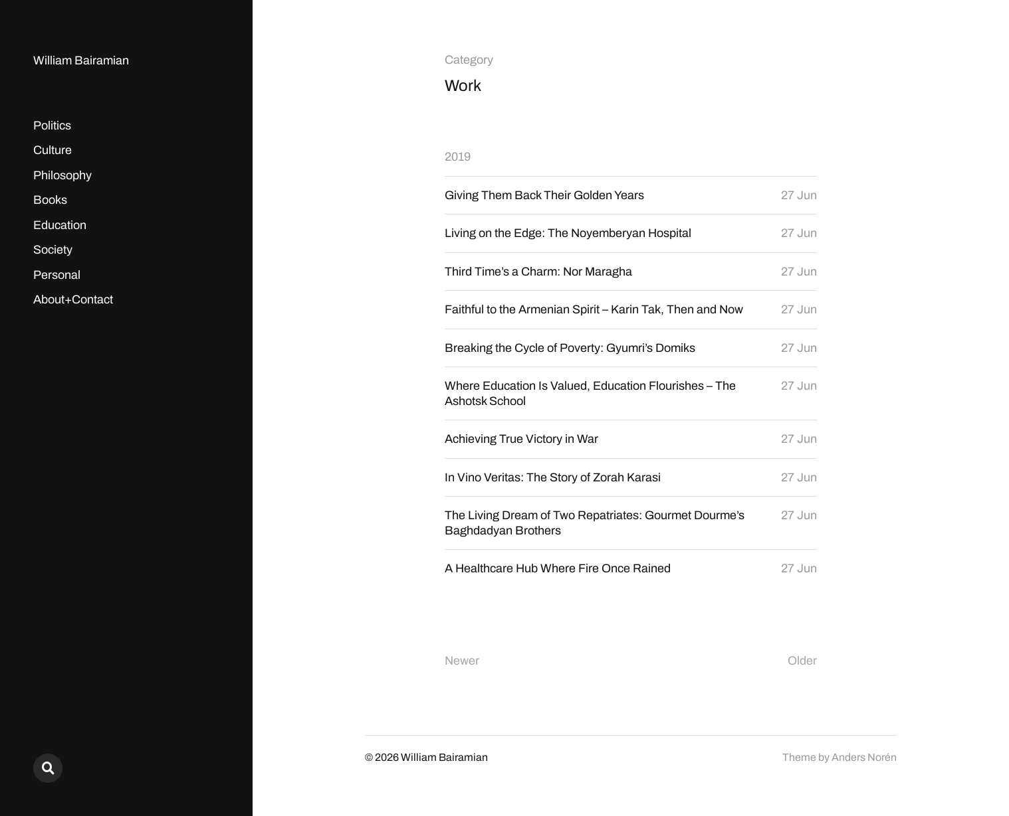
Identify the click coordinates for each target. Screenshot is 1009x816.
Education (59, 225)
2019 (458, 156)
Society (52, 249)
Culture (52, 150)
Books (50, 199)
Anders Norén (864, 757)
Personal (56, 275)
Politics (52, 125)
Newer (462, 660)
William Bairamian (81, 60)
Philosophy (62, 175)
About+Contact (73, 299)
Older (802, 660)
